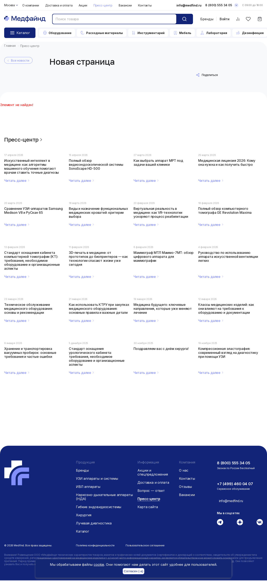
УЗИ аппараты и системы (97, 479)
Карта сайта (147, 507)
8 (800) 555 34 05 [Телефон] (218, 5)
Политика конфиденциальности (95, 546)
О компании (30, 5)
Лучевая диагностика (94, 524)
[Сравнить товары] (237, 19)
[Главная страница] (24, 19)
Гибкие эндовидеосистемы (98, 507)
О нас (183, 471)
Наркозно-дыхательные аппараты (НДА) (104, 497)
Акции (83, 5)
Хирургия (83, 516)
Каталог (82, 532)
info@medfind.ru (189, 5)
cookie (99, 564)
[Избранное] (248, 19)
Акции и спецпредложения (152, 473)
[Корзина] (259, 19)
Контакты (145, 5)
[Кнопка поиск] (184, 19)
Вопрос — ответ (151, 491)
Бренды (206, 19)
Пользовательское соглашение (145, 546)
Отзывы (185, 487)
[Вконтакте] (260, 522)
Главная (10, 45)
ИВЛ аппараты (88, 487)
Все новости (17, 60)
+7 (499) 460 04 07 (236, 484)
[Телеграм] (220, 522)
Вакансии (125, 5)
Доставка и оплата (59, 5)
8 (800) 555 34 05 (235, 463)
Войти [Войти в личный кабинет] (224, 19)
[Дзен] (240, 522)
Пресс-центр (102, 5)
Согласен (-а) (133, 571)
